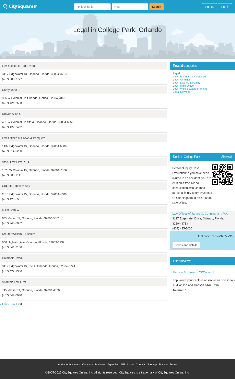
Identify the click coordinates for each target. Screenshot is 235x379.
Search (156, 6)
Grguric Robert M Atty (16, 185)
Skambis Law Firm (14, 282)
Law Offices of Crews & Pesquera (24, 138)
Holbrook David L (13, 258)
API (122, 364)
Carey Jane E (11, 89)
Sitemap (152, 364)
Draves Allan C (11, 114)
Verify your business (94, 364)
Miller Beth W (10, 210)
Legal (176, 73)
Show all (226, 157)
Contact (140, 364)
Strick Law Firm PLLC (16, 162)
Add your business (69, 364)
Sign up (209, 6)
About (130, 364)
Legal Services (181, 91)
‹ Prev (11, 303)
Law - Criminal (181, 79)
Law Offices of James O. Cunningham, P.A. (200, 213)
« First (3, 303)
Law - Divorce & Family (186, 82)
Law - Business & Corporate (189, 76)
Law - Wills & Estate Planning (190, 88)
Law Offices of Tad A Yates (19, 65)
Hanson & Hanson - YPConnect (193, 272)
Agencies (113, 364)
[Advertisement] (200, 124)
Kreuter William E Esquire (18, 234)
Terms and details (186, 245)
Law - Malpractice (183, 85)
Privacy (163, 364)
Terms (173, 364)
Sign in (225, 6)
